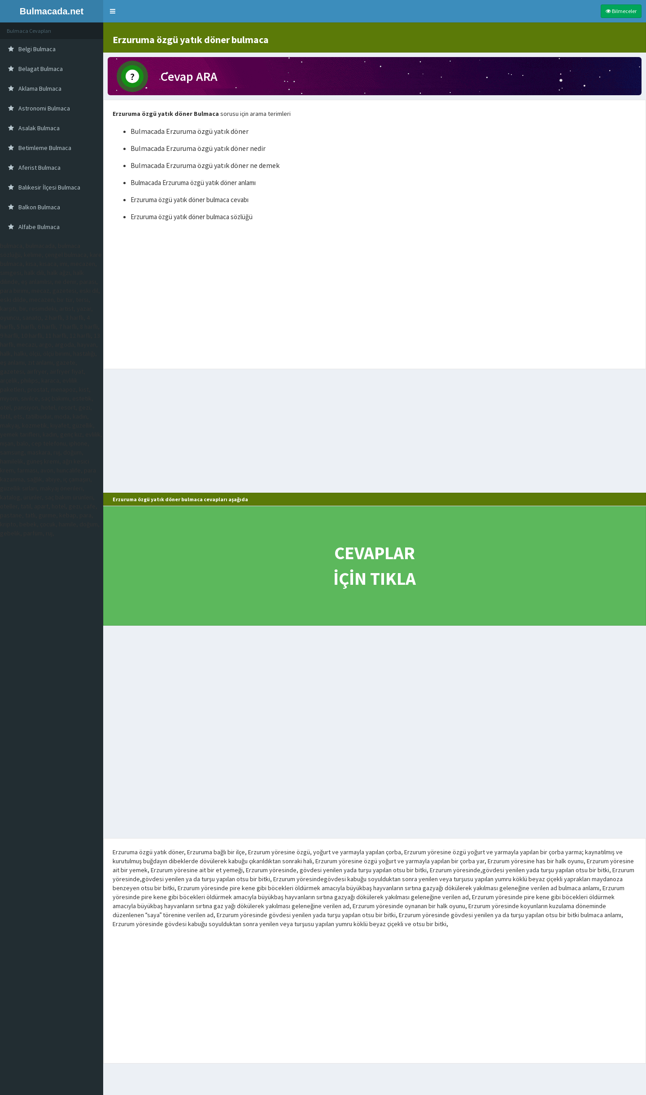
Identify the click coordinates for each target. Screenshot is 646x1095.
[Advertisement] (375, 297)
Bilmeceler (621, 11)
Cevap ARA (189, 76)
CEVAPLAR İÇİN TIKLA (374, 566)
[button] (112, 11)
